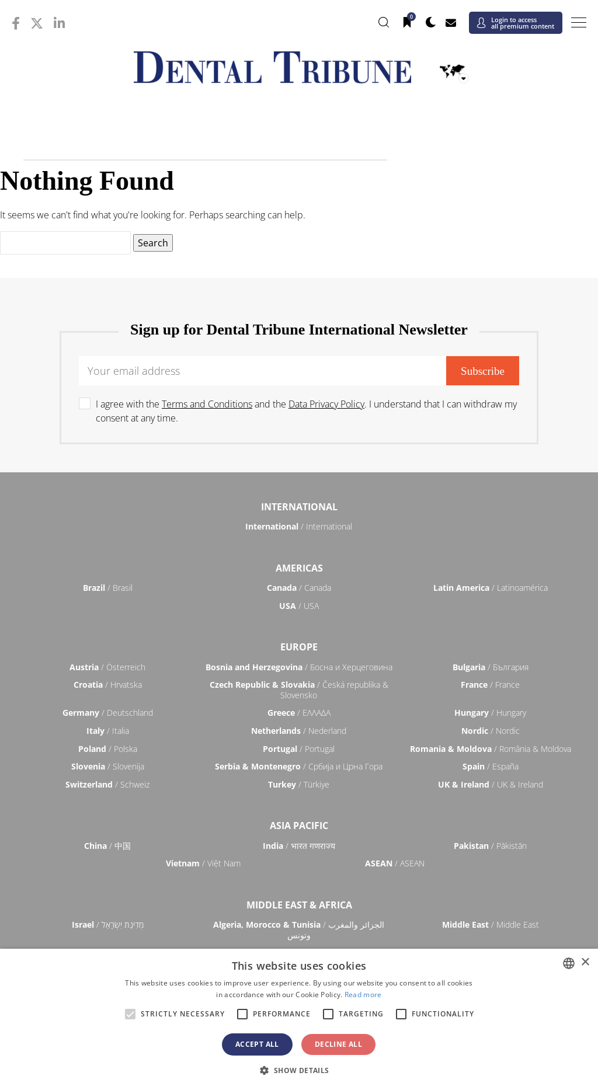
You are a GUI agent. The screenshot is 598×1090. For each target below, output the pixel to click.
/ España (491, 766)
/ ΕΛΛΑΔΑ (299, 712)
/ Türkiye (298, 784)
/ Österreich (107, 667)
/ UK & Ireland (490, 784)
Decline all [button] (338, 1044)
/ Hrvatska (108, 684)
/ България (491, 667)
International (299, 506)
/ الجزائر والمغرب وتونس (298, 930)
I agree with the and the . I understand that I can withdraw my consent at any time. (306, 411)
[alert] (299, 1019)
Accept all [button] (257, 1044)
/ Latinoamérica (490, 587)
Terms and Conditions (207, 404)
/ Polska (107, 748)
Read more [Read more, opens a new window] (363, 995)
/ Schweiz (107, 784)
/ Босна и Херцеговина (299, 667)
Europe (299, 646)
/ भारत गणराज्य (299, 845)
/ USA (299, 605)
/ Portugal (299, 748)
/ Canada (299, 587)
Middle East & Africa (299, 905)
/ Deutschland (107, 712)
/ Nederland (298, 730)
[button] (299, 1070)
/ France (490, 684)
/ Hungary (490, 712)
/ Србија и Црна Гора (299, 766)
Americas (299, 568)
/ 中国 (107, 845)
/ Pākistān (490, 845)
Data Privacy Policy (326, 404)
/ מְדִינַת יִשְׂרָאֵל (108, 924)
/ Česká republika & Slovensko (299, 690)
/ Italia (107, 730)
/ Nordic (490, 730)
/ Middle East (490, 924)
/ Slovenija (107, 766)
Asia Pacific (299, 825)
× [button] (584, 962)
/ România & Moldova (490, 748)
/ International (298, 526)
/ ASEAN (395, 863)
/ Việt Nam (203, 863)
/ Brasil (108, 587)
